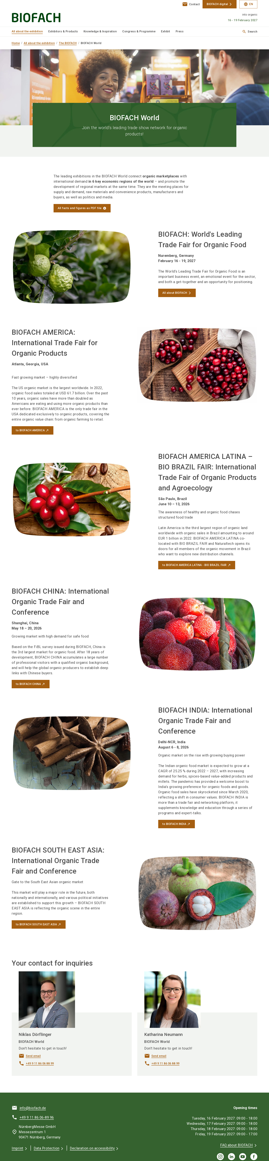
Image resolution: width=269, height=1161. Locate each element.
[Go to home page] (40, 13)
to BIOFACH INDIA (174, 824)
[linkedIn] (231, 1156)
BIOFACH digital (217, 4)
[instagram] (220, 1156)
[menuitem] (30, 32)
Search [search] (249, 32)
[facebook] (253, 1156)
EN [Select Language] (248, 4)
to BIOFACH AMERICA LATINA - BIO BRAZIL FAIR (194, 565)
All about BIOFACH (174, 292)
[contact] (191, 4)
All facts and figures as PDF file (80, 208)
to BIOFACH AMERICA (30, 430)
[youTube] (242, 1156)
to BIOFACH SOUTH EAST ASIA (36, 924)
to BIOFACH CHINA (28, 684)
